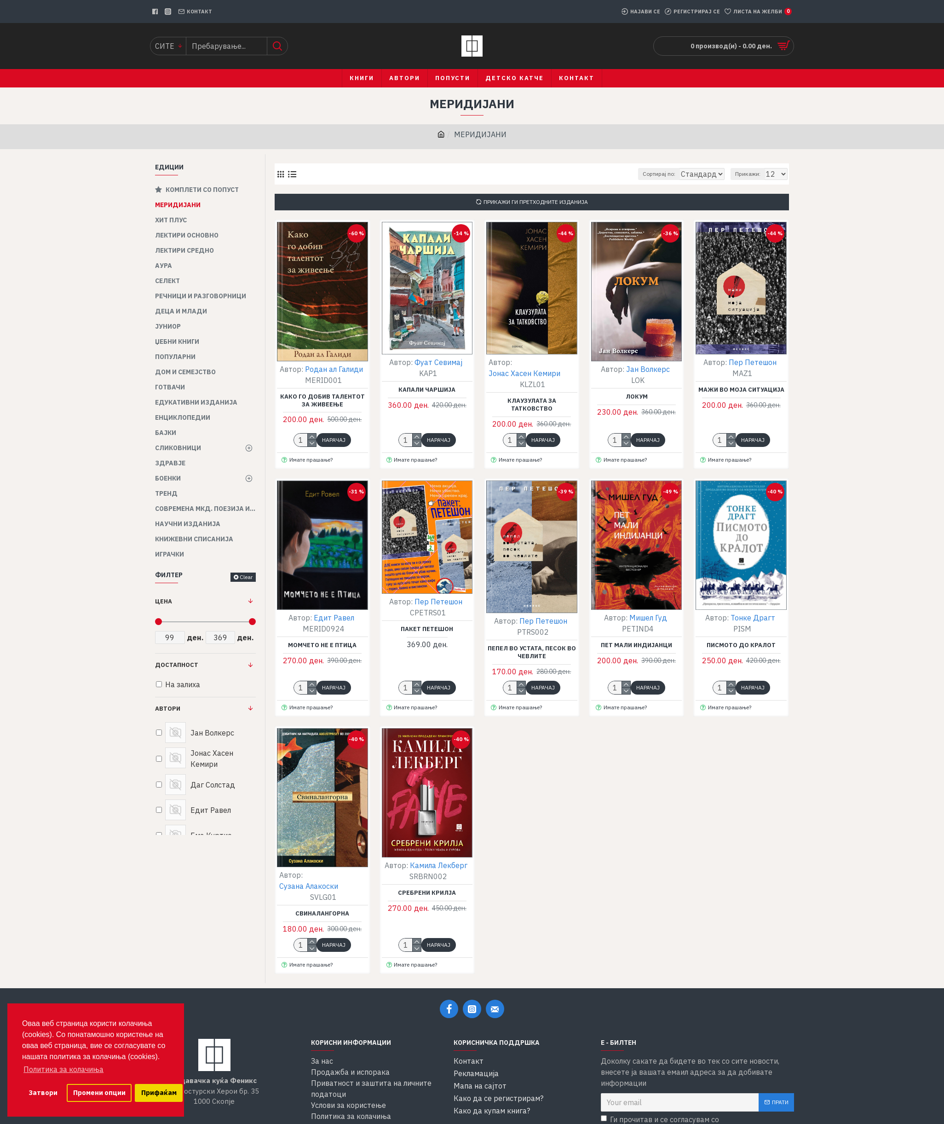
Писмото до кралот (741, 645)
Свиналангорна (322, 913)
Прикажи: (752, 173)
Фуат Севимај (438, 362)
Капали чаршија (426, 390)
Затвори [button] (43, 1092)
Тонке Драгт (753, 617)
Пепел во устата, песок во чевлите (532, 652)
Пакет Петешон (427, 629)
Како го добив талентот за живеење (322, 400)
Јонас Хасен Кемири (524, 373)
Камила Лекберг (438, 865)
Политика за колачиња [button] (63, 1069)
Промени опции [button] (99, 1092)
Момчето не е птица (322, 645)
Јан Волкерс (648, 369)
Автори (167, 709)
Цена (163, 601)
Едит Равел (334, 617)
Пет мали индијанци (636, 645)
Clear (246, 577)
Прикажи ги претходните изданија (536, 201)
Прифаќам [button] (159, 1092)
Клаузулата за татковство (531, 404)
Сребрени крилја (427, 893)
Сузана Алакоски (308, 886)
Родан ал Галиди (334, 369)
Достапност (176, 665)
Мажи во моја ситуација (741, 390)
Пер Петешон (753, 362)
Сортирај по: (639, 173)
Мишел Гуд (648, 617)
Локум (637, 396)
